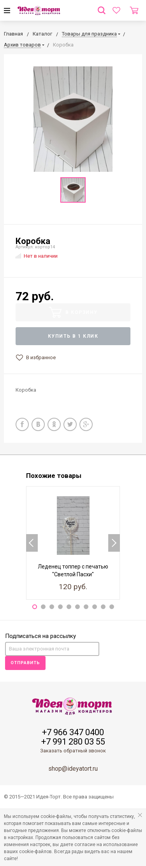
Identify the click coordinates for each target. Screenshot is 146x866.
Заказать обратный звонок (73, 751)
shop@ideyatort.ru (73, 768)
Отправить (25, 662)
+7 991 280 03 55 (73, 742)
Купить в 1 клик (73, 336)
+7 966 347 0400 (73, 732)
